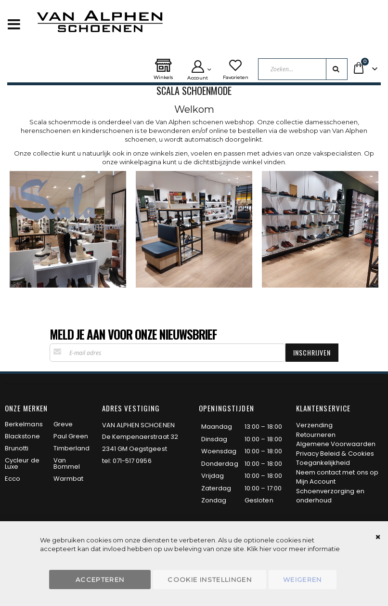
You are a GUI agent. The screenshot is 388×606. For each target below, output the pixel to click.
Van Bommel (66, 463)
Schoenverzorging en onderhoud (330, 496)
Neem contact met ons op (337, 472)
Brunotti (17, 448)
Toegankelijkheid (323, 462)
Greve (63, 424)
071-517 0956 (132, 460)
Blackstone (22, 436)
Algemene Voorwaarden (335, 443)
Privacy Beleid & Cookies (335, 453)
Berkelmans (24, 424)
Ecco (12, 478)
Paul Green (71, 436)
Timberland (71, 448)
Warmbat (68, 478)
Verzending (314, 425)
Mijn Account (316, 481)
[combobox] (303, 69)
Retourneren (316, 434)
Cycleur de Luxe (22, 463)
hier (265, 549)
